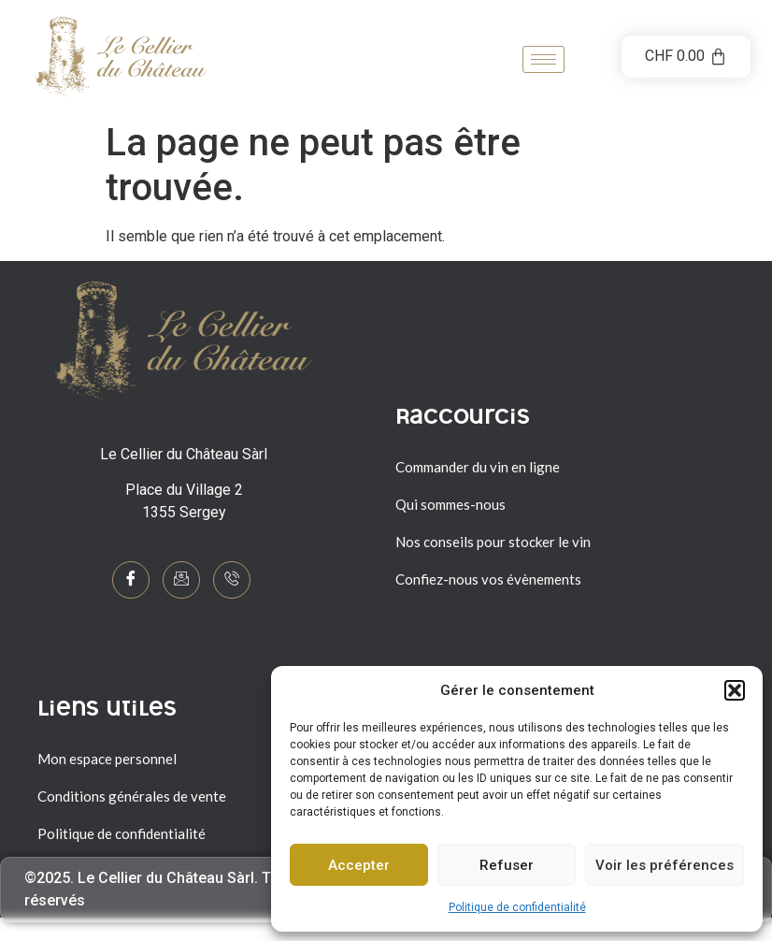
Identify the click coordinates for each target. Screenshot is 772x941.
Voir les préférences (664, 865)
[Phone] (231, 580)
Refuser (506, 865)
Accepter (359, 865)
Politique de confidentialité (517, 907)
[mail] (181, 580)
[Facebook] (131, 580)
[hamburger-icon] (543, 59)
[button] (734, 690)
